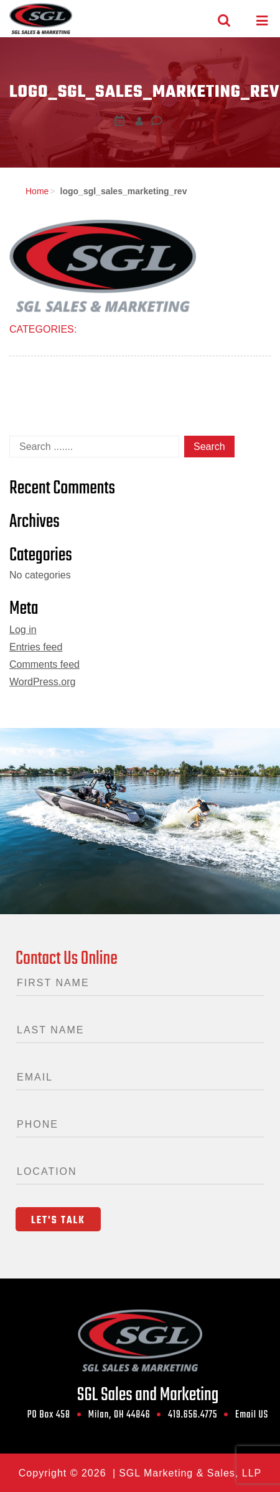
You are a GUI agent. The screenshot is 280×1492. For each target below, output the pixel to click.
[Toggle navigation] (262, 20)
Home (37, 191)
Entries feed (35, 647)
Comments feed (44, 664)
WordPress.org (42, 681)
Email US (251, 1415)
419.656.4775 (192, 1415)
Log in (23, 629)
